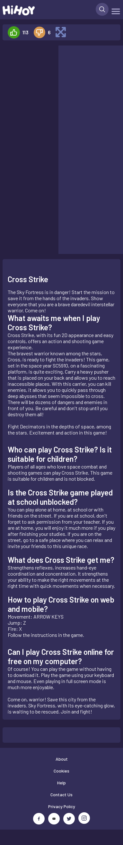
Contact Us (61, 794)
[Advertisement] (28, 66)
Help (61, 782)
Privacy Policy (61, 806)
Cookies (61, 770)
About (62, 759)
